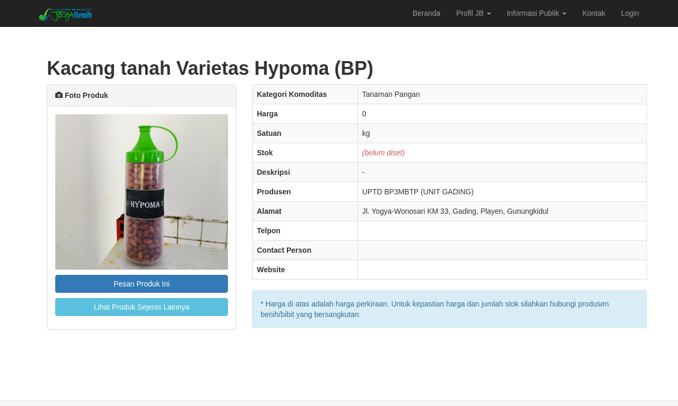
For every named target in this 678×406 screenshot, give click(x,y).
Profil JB (473, 13)
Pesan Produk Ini (142, 284)
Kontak (593, 13)
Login (630, 13)
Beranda (427, 13)
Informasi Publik (536, 13)
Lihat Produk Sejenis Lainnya (141, 307)
